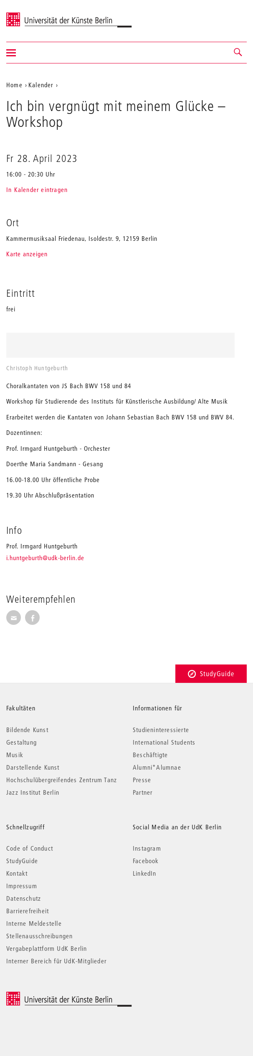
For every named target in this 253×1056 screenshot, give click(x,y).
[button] (238, 52)
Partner (142, 792)
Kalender (40, 85)
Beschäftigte (150, 754)
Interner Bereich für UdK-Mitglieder (56, 961)
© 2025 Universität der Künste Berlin (50, 996)
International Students (164, 742)
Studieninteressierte (161, 729)
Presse (142, 780)
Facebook (146, 860)
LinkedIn (145, 873)
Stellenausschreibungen (39, 936)
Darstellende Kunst (33, 767)
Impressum (21, 886)
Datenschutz (23, 898)
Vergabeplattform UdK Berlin (46, 948)
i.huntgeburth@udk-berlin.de (45, 557)
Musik (14, 754)
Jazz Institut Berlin (32, 792)
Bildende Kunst (27, 729)
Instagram (147, 848)
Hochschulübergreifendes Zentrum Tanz (61, 780)
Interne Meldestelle (34, 923)
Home (14, 85)
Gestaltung (21, 742)
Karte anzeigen (27, 254)
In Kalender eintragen (37, 189)
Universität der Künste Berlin (39, 15)
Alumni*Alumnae (157, 767)
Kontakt (17, 873)
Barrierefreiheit (27, 911)
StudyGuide (211, 673)
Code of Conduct (29, 848)
